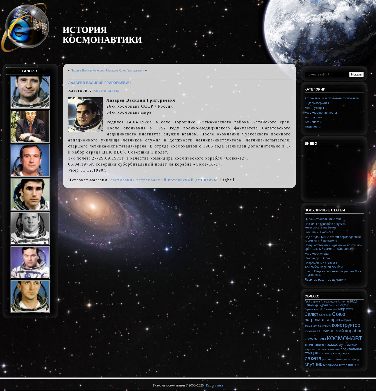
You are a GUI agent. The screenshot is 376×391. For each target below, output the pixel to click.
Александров (329, 301)
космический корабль (339, 330)
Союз (338, 314)
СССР (349, 309)
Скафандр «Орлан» (318, 258)
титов (343, 365)
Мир (341, 309)
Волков (333, 305)
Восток (343, 305)
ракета (313, 358)
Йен (334, 309)
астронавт (315, 319)
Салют (311, 314)
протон (335, 353)
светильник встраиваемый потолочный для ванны (163, 180)
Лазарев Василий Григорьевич (99, 83)
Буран (323, 305)
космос (331, 344)
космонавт (344, 338)
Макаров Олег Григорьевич (125, 70)
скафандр (354, 359)
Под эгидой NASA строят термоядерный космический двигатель (333, 238)
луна (342, 345)
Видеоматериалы (317, 103)
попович (324, 353)
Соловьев (325, 314)
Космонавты (106, 90)
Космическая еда (317, 253)
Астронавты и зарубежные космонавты (332, 98)
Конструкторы (314, 108)
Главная (316, 2)
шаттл (353, 365)
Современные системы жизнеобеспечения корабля (324, 264)
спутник (313, 364)
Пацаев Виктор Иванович (88, 70)
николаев (334, 349)
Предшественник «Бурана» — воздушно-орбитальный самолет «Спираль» (333, 247)
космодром (315, 339)
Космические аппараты (321, 112)
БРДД (353, 301)
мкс (314, 349)
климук (326, 325)
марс (308, 349)
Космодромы (314, 117)
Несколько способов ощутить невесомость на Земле (325, 225)
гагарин (333, 319)
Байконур (311, 305)
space (316, 301)
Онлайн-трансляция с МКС (323, 219)
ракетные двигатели (334, 359)
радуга (345, 353)
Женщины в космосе (319, 232)
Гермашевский (314, 309)
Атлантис (343, 301)
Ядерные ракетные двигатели (325, 279)
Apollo (308, 301)
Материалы (313, 127)
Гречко (327, 309)
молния (322, 349)
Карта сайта (214, 385)
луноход (352, 344)
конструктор (346, 325)
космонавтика (314, 345)
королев (310, 331)
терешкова (330, 365)
